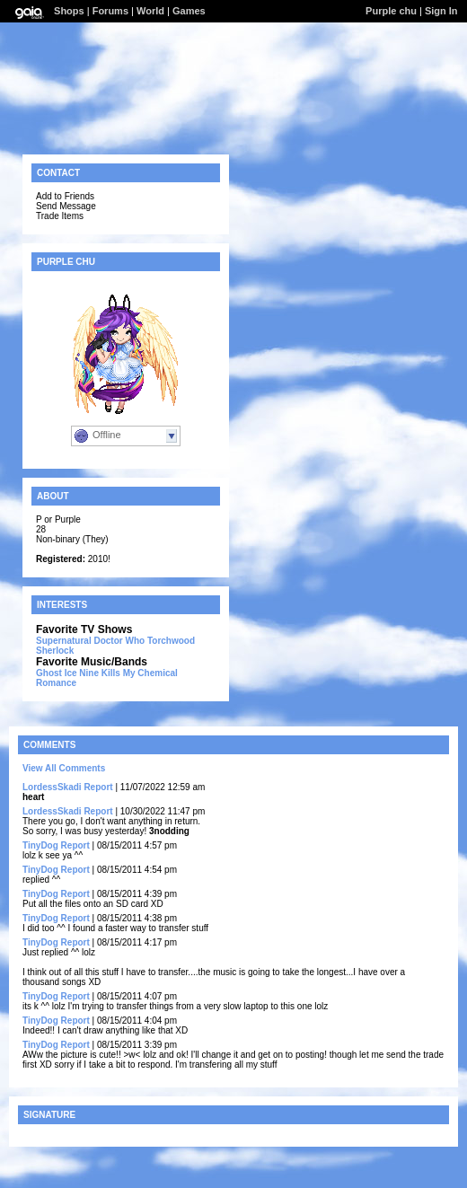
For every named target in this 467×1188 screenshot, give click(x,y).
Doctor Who (119, 641)
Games (189, 10)
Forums (110, 10)
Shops (69, 10)
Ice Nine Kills (92, 673)
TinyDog (40, 845)
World (150, 10)
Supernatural (64, 641)
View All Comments (63, 768)
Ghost (49, 673)
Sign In (441, 10)
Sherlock (55, 651)
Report (98, 787)
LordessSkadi (52, 787)
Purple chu (391, 10)
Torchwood (171, 641)
